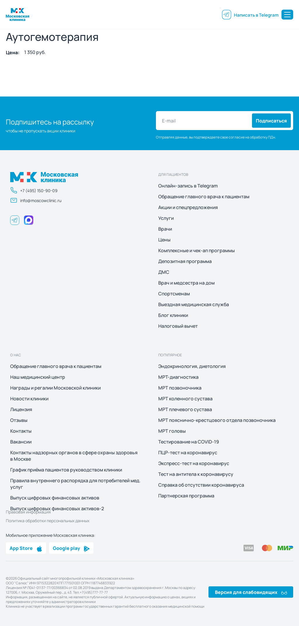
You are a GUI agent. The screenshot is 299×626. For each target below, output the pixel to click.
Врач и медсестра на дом (186, 283)
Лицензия (21, 409)
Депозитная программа (185, 261)
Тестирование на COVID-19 (188, 442)
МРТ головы (172, 431)
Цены (164, 239)
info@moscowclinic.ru (35, 200)
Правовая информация (28, 512)
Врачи (165, 229)
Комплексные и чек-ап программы (196, 250)
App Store (26, 548)
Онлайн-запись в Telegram (188, 186)
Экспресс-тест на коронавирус (193, 463)
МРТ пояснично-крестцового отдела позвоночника (217, 420)
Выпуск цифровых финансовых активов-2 (57, 508)
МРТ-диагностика (178, 377)
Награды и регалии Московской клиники (55, 388)
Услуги (166, 218)
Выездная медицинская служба (193, 304)
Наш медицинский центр (37, 377)
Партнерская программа (186, 495)
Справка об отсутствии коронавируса (201, 485)
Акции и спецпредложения (188, 207)
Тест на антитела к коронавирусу (195, 474)
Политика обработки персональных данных (47, 520)
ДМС (163, 272)
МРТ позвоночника (179, 388)
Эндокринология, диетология (192, 366)
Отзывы (18, 420)
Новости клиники (29, 398)
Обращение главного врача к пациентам (203, 196)
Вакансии (21, 442)
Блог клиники (173, 315)
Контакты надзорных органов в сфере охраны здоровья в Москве (74, 455)
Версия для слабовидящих (251, 592)
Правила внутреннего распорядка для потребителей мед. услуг (75, 483)
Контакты (21, 431)
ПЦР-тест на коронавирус (187, 452)
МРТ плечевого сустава (185, 409)
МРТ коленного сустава (185, 398)
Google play (71, 548)
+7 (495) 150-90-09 (34, 190)
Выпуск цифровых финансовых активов (54, 498)
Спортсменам (174, 293)
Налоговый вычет (178, 326)
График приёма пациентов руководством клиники (66, 470)
